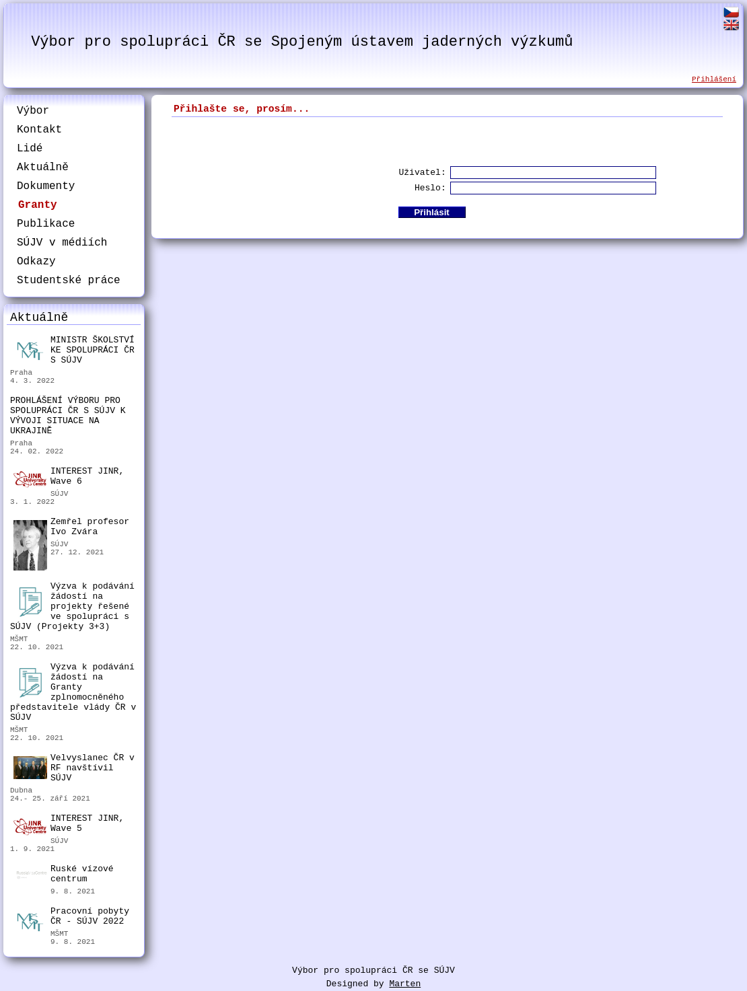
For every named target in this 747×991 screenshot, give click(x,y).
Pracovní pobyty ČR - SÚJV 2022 (71, 918)
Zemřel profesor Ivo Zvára (71, 528)
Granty (37, 205)
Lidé (29, 149)
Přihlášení (714, 79)
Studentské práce (68, 280)
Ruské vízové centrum (63, 875)
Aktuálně (43, 167)
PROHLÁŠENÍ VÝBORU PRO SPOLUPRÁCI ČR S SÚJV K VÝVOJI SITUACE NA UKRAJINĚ (68, 416)
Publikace (46, 224)
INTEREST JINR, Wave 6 (68, 477)
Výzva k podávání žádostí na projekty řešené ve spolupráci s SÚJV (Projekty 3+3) (72, 606)
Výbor (33, 111)
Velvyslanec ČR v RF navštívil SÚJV (74, 768)
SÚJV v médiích (62, 243)
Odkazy (36, 262)
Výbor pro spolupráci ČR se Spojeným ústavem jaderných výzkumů (302, 42)
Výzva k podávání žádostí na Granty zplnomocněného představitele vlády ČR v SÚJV (73, 692)
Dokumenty (46, 186)
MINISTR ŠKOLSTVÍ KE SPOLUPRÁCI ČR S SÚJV (74, 350)
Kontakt (39, 130)
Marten (405, 984)
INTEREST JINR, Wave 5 (68, 824)
